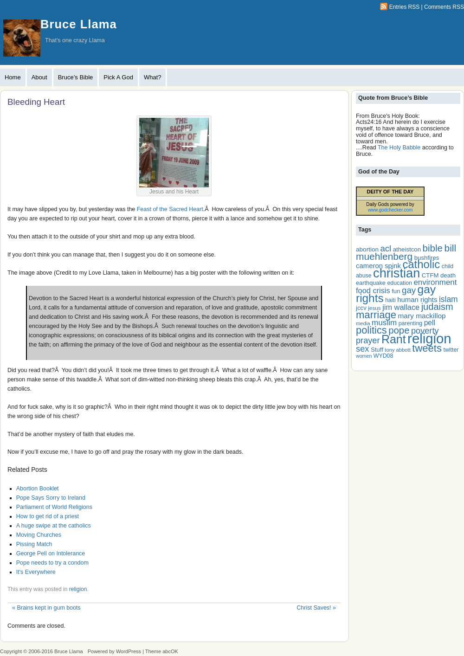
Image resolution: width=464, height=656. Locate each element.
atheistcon (407, 249)
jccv (361, 307)
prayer (368, 340)
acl (385, 248)
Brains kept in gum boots (46, 608)
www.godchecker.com (390, 209)
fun (396, 291)
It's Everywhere (36, 572)
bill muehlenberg (406, 252)
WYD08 (383, 356)
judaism (437, 307)
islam (448, 299)
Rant (393, 339)
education (399, 283)
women (364, 356)
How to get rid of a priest (47, 516)
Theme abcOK (161, 651)
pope (398, 330)
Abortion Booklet (37, 488)
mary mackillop (421, 316)
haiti (390, 300)
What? (152, 77)
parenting (410, 323)
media (363, 323)
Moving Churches (38, 535)
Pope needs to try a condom (52, 563)
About (39, 77)
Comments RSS (444, 7)
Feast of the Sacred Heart (170, 209)
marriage (376, 315)
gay (409, 290)
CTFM (430, 275)
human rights (417, 299)
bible (432, 248)
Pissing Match (34, 544)
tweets (427, 348)
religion (78, 589)
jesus (374, 308)
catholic (421, 264)
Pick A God (118, 77)
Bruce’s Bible (75, 77)
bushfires (426, 257)
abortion (367, 249)
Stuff (377, 349)
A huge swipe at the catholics (53, 525)
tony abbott (398, 350)
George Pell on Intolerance (50, 553)
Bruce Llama (78, 24)
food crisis (373, 290)
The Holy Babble (399, 147)
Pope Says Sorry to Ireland (50, 498)
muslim (384, 322)
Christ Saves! (316, 608)
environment (435, 282)
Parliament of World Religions (54, 507)
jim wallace (400, 307)
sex (362, 349)
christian (396, 273)
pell (429, 323)
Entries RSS (404, 7)
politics (371, 330)
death (448, 275)
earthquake (371, 282)
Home (13, 77)
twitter (450, 350)
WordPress (128, 651)
